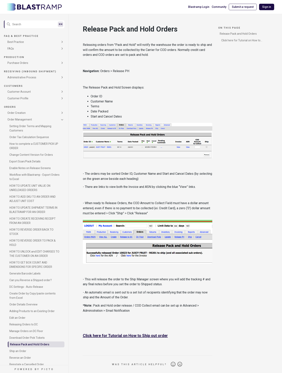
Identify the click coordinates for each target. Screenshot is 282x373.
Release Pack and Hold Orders (29, 344)
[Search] (34, 24)
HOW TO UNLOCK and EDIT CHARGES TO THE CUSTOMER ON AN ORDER (34, 253)
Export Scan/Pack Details (25, 161)
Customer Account (19, 91)
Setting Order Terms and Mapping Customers (30, 128)
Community (219, 6)
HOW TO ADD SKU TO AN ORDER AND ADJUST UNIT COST (32, 199)
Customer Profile (17, 98)
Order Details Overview (23, 304)
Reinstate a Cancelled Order (26, 364)
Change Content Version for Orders (31, 154)
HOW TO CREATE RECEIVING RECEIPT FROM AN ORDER (32, 221)
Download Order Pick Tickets (27, 337)
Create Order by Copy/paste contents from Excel (32, 295)
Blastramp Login (198, 6)
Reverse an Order (20, 357)
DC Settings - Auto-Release (26, 286)
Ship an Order (17, 351)
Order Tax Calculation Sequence (29, 137)
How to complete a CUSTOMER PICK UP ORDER (33, 146)
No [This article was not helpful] (179, 364)
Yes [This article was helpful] (173, 364)
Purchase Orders (17, 62)
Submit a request (243, 6)
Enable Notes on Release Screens (30, 168)
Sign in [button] (266, 6)
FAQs (10, 48)
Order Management (19, 119)
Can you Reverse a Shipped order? (30, 280)
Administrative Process (21, 77)
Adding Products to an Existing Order (32, 311)
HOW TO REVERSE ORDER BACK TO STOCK (31, 231)
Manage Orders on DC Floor (26, 331)
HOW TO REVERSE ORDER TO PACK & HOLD (32, 242)
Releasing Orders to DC (23, 324)
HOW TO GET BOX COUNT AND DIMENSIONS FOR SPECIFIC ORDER (30, 264)
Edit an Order (17, 317)
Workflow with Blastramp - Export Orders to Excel (34, 177)
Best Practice (15, 41)
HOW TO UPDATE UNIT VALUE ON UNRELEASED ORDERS (29, 188)
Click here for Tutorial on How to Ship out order (125, 335)
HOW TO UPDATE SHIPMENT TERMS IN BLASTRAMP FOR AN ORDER (33, 210)
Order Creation (16, 112)
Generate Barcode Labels (25, 273)
